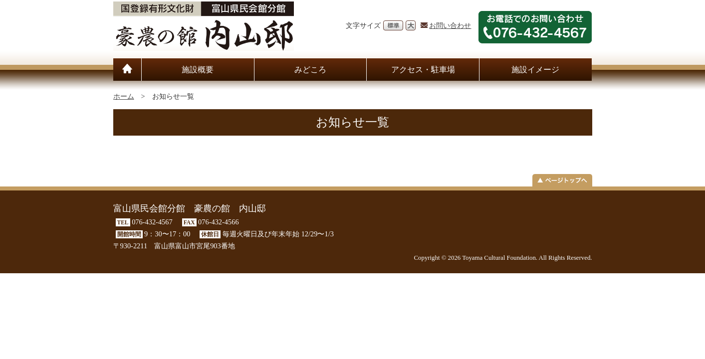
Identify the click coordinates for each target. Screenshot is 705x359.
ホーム (123, 96)
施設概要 (198, 69)
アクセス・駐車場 (423, 69)
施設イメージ (535, 69)
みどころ (310, 69)
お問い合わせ (450, 25)
